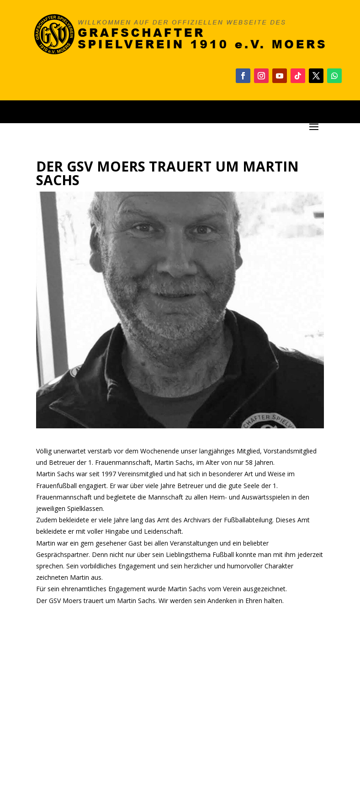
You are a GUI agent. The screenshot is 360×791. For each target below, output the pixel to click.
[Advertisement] (180, 701)
